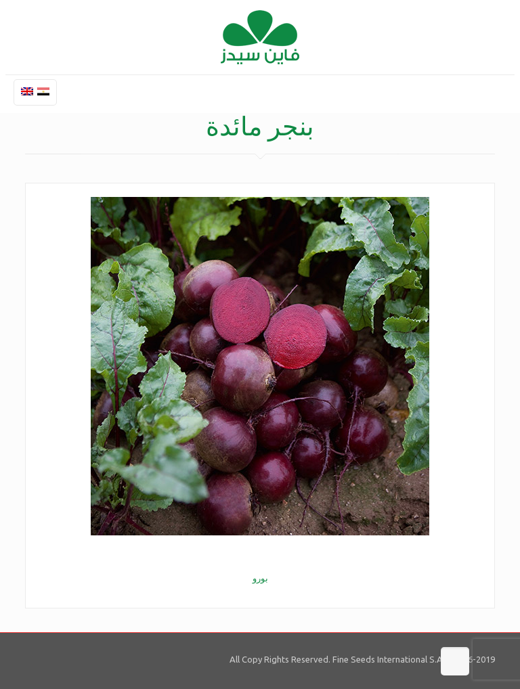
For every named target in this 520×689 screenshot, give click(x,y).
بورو (260, 578)
